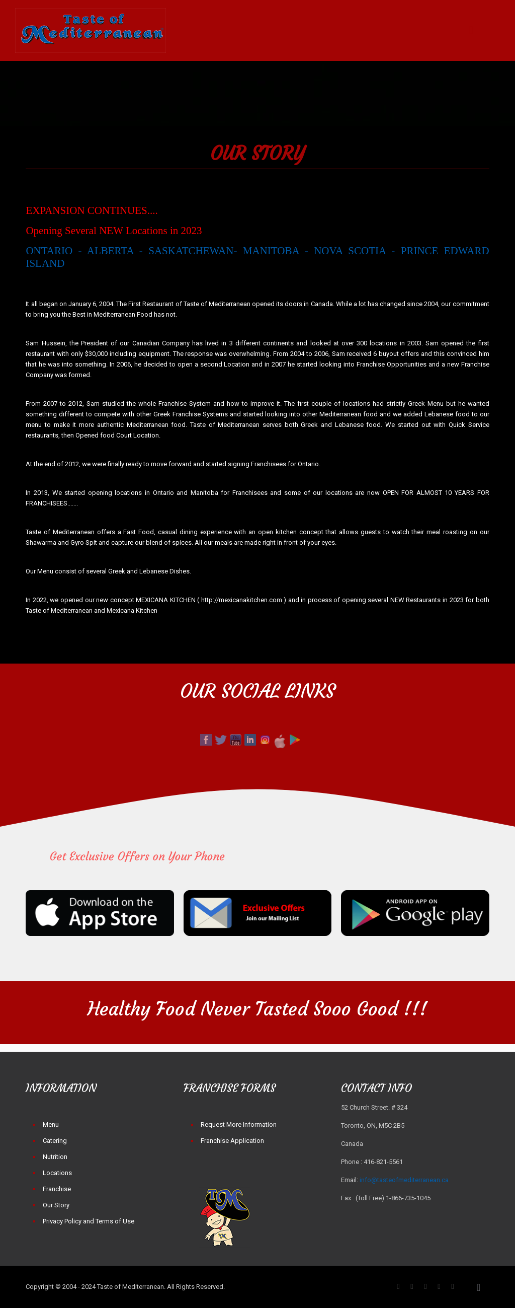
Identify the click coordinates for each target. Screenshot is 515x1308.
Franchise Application (232, 1140)
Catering (55, 1140)
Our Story (56, 1205)
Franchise (57, 1189)
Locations (57, 1173)
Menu (51, 1124)
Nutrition (55, 1156)
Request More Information (239, 1124)
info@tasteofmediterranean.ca (404, 1180)
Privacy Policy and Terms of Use (88, 1221)
